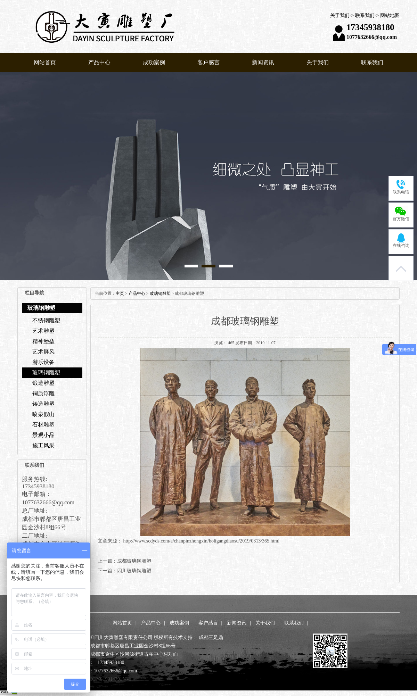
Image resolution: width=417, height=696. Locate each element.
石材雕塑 (43, 425)
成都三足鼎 (211, 637)
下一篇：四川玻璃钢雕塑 (124, 570)
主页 (120, 293)
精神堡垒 (43, 341)
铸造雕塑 (43, 404)
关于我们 (340, 15)
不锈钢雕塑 (46, 320)
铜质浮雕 (43, 393)
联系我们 (365, 15)
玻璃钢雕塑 (46, 372)
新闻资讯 (263, 62)
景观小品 (43, 435)
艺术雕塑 (43, 331)
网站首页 (45, 62)
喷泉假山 (43, 414)
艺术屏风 (43, 352)
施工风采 (43, 445)
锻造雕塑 (43, 383)
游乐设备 (43, 362)
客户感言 (208, 62)
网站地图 (390, 15)
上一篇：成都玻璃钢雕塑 (124, 561)
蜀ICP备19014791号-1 (108, 679)
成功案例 (154, 62)
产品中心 (99, 62)
